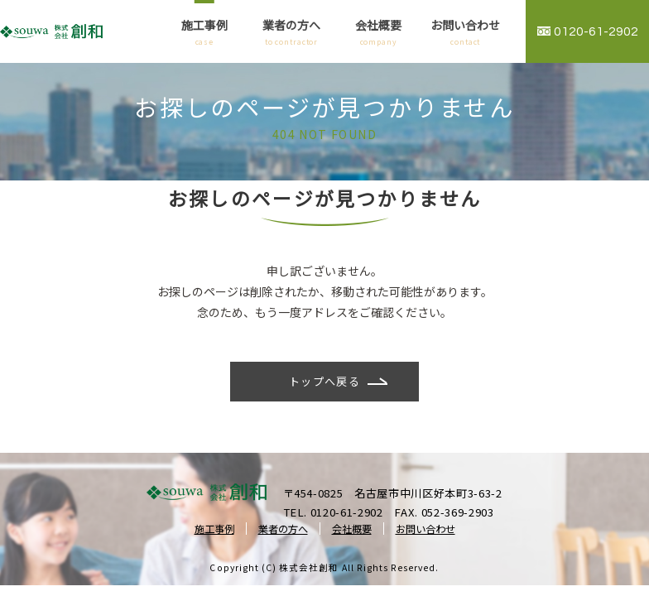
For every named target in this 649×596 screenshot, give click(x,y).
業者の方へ (291, 33)
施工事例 (204, 33)
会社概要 (378, 33)
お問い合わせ (465, 33)
